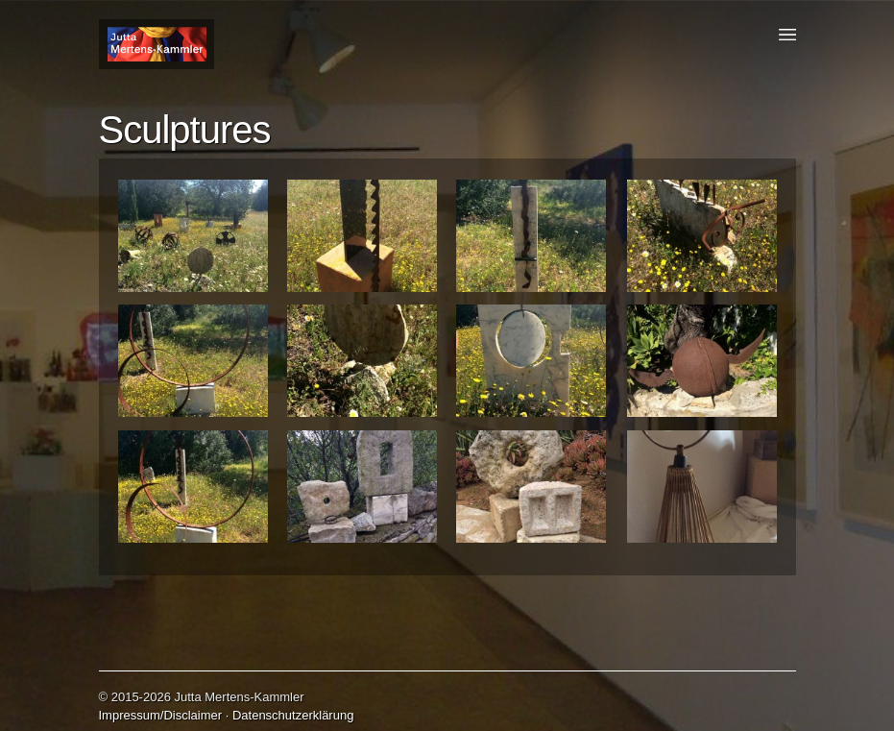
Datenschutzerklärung (292, 715)
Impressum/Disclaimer (161, 715)
